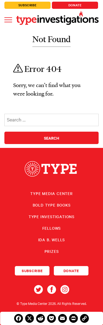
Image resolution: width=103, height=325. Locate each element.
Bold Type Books (52, 205)
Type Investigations (51, 216)
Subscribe (27, 5)
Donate (75, 5)
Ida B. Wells (51, 239)
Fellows (51, 228)
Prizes (51, 251)
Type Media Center (51, 193)
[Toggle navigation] (8, 19)
